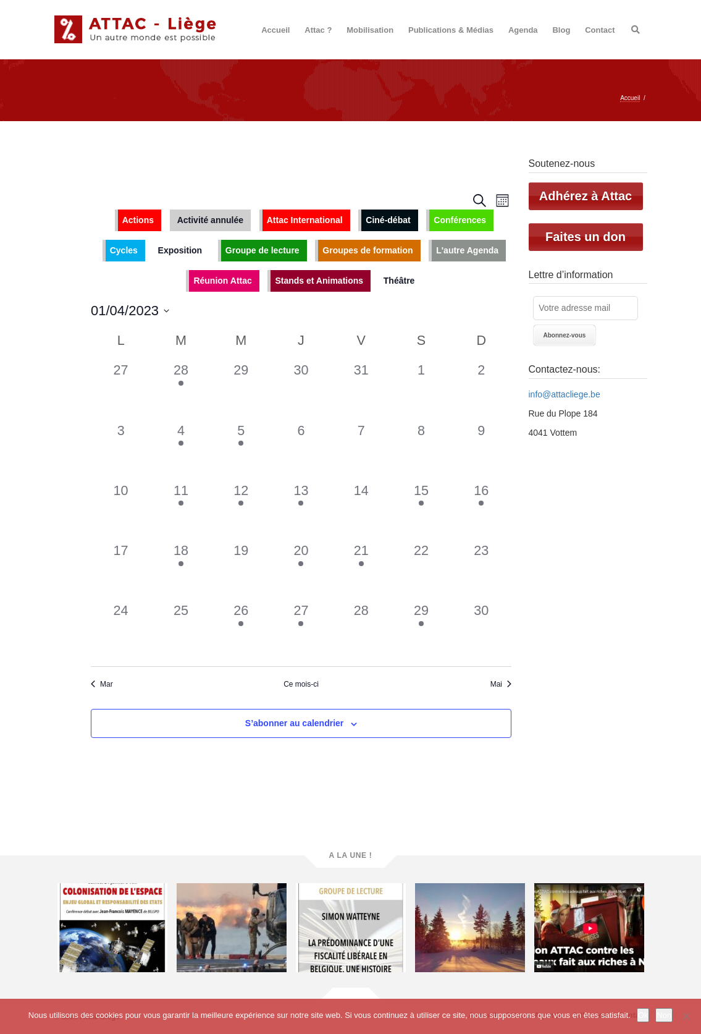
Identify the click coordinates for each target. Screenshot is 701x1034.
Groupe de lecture (262, 250)
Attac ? (318, 30)
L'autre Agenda (467, 250)
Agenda (523, 30)
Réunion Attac (222, 281)
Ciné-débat (388, 220)
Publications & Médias (450, 30)
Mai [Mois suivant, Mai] (500, 684)
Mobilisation (369, 30)
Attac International (305, 220)
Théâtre (399, 281)
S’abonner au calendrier (294, 723)
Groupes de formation (367, 250)
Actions (138, 220)
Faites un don (585, 237)
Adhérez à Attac (585, 196)
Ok (643, 1015)
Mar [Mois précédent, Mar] (102, 684)
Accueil (275, 30)
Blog (561, 30)
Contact (600, 30)
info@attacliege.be (564, 394)
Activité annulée (210, 220)
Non (664, 1015)
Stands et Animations (319, 281)
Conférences (460, 220)
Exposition (180, 250)
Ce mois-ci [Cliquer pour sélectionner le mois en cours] (301, 684)
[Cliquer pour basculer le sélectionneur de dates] (130, 310)
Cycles (124, 250)
